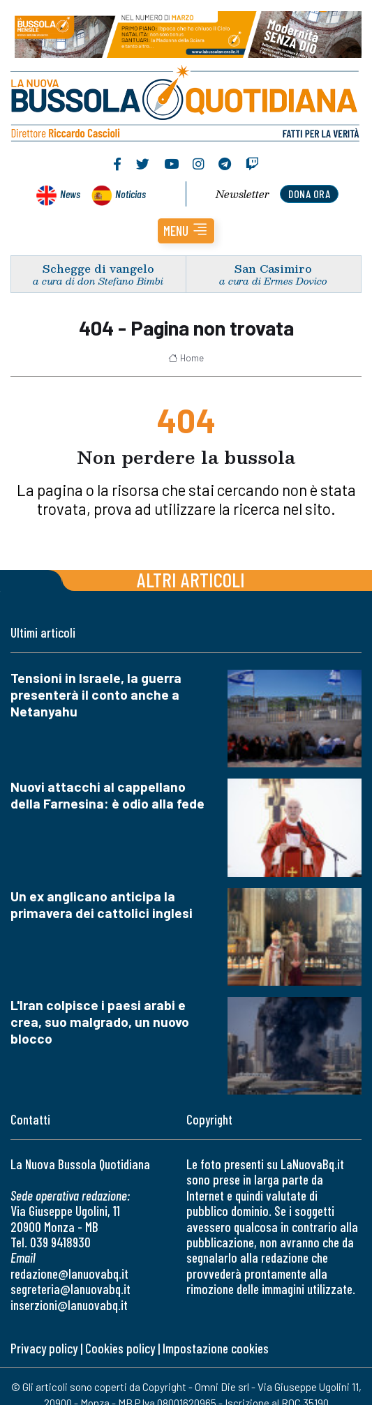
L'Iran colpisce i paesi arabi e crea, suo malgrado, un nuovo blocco (99, 1021)
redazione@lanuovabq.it (69, 1273)
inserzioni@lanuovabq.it (69, 1305)
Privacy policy (43, 1348)
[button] (186, 230)
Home (186, 357)
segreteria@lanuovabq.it (70, 1289)
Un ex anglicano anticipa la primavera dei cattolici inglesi (101, 904)
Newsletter (242, 194)
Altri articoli (191, 579)
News (70, 193)
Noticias (130, 193)
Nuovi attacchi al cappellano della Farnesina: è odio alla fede (107, 795)
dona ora (309, 193)
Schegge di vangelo (98, 268)
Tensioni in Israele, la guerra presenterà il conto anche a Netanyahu (95, 694)
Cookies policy (120, 1348)
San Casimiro (273, 268)
